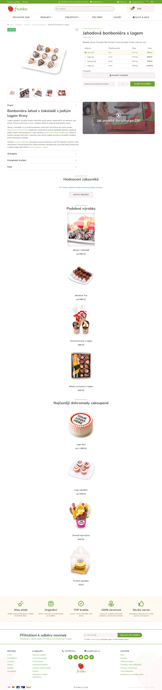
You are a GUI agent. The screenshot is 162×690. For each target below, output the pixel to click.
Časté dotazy (37, 661)
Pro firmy (97, 17)
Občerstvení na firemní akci (17, 130)
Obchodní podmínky (40, 664)
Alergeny (12, 153)
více (144, 42)
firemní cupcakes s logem (38, 147)
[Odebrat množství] (119, 84)
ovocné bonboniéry (21, 142)
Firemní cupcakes (81, 581)
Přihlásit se (122, 2)
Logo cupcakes (81, 490)
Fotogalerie (11, 671)
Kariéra (10, 664)
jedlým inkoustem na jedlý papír (56, 132)
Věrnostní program (39, 658)
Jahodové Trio (81, 295)
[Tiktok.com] (91, 657)
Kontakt (25, 2)
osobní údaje (95, 639)
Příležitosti (73, 17)
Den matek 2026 (21, 17)
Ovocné (26, 25)
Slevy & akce (140, 17)
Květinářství (12, 658)
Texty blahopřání (126, 671)
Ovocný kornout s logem (81, 341)
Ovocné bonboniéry (39, 25)
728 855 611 (73, 2)
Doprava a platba (13, 2)
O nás (9, 655)
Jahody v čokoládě (81, 250)
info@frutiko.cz (96, 2)
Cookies (35, 671)
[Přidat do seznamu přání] (76, 29)
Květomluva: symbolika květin (132, 674)
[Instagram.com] (75, 657)
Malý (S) (90, 57)
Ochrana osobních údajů (41, 668)
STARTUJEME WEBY (146, 687)
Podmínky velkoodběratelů (131, 664)
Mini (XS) (90, 52)
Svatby (117, 17)
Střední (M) (91, 61)
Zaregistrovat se (136, 2)
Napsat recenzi (81, 194)
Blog (122, 655)
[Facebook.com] (70, 657)
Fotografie (87, 71)
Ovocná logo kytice (81, 535)
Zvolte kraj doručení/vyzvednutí (96, 84)
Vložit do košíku (142, 84)
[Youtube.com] (86, 657)
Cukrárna (10, 661)
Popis (10, 105)
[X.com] (81, 657)
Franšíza (123, 658)
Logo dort (81, 444)
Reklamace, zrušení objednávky (39, 675)
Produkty (47, 17)
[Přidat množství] (127, 84)
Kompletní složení (16, 160)
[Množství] (123, 84)
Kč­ (152, 2)
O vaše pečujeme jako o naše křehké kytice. (106, 639)
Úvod (10, 25)
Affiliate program (127, 661)
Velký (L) (90, 66)
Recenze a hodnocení (128, 668)
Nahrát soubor (119, 75)
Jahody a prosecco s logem (81, 386)
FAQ (9, 166)
